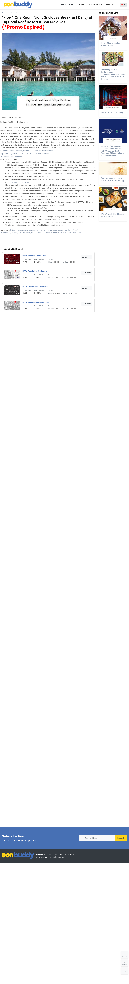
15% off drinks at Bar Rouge (113, 112)
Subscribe (121, 838)
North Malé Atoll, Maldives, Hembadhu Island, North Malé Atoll (26, 150)
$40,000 (73, 262)
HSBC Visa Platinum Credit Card (36, 302)
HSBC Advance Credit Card (34, 256)
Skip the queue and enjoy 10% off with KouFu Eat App (112, 179)
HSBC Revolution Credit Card (34, 271)
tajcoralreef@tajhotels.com (11, 156)
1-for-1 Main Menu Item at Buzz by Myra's (112, 44)
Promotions (15, 13)
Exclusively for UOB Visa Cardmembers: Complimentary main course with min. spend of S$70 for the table (113, 74)
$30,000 (56, 262)
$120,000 (56, 293)
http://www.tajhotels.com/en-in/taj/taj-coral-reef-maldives (24, 153)
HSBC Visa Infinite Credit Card (35, 287)
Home (5, 13)
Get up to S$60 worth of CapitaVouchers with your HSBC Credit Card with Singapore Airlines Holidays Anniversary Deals (112, 151)
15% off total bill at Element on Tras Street (112, 215)
